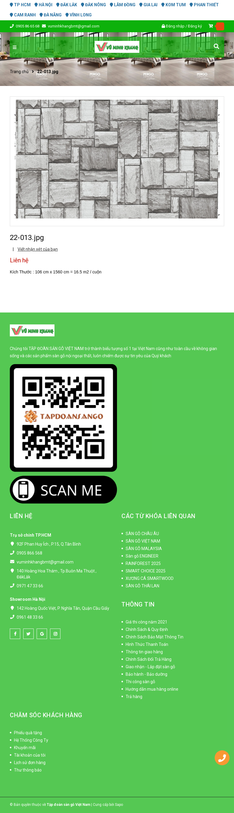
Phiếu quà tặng (28, 732)
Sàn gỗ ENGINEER (142, 556)
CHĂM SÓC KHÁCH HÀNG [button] (46, 715)
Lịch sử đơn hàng (30, 762)
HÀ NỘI (43, 4)
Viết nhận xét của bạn (38, 249)
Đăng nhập (175, 26)
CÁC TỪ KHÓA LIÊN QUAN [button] (158, 516)
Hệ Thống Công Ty (31, 740)
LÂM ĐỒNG (122, 4)
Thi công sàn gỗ (140, 681)
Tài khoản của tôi (30, 755)
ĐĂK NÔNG (93, 4)
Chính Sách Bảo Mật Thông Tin (154, 637)
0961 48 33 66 (30, 617)
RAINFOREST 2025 (143, 563)
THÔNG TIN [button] (138, 604)
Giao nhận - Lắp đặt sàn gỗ (150, 666)
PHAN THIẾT (204, 4)
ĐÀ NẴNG (51, 15)
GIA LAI (148, 4)
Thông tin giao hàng (144, 651)
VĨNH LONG (78, 15)
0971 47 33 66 (30, 585)
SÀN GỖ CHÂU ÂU (142, 533)
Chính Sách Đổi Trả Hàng (148, 659)
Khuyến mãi (25, 747)
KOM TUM (173, 4)
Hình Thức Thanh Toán (147, 644)
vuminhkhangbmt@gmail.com (73, 26)
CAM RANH (23, 15)
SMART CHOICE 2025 (146, 571)
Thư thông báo (28, 770)
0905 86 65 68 (28, 26)
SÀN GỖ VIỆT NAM (143, 541)
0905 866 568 (29, 553)
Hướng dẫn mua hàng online (152, 689)
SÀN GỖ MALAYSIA (144, 548)
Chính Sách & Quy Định (147, 629)
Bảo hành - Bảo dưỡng (146, 674)
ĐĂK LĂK (66, 4)
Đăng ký (195, 26)
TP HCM (20, 4)
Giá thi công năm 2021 (146, 622)
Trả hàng (134, 696)
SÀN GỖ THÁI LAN (142, 585)
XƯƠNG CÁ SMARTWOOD (150, 578)
